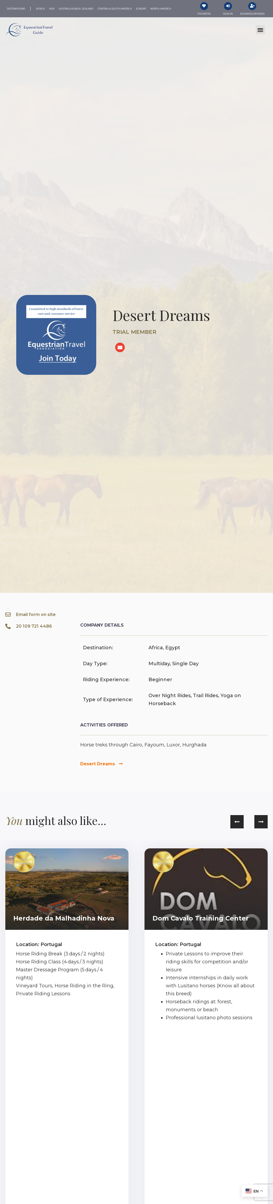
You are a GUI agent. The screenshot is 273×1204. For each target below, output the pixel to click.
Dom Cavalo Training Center (200, 918)
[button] (260, 30)
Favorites (204, 13)
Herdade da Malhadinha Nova (63, 918)
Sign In (228, 13)
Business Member (252, 13)
